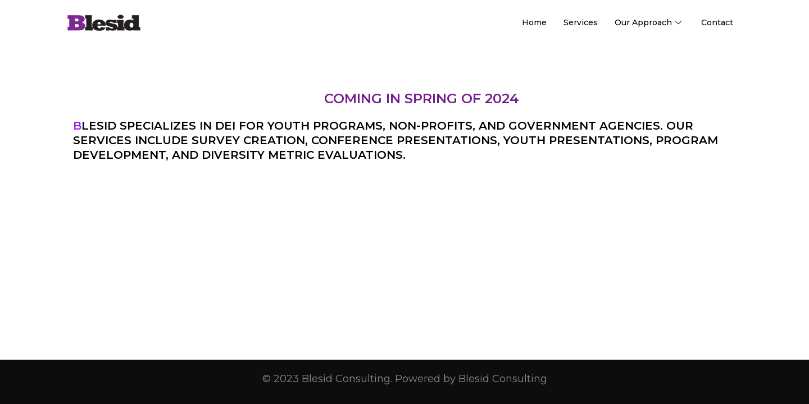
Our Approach (649, 22)
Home (534, 22)
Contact (717, 22)
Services (580, 22)
